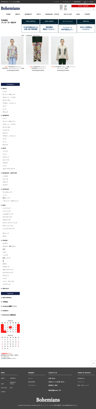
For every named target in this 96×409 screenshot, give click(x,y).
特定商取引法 (81, 378)
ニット (5, 109)
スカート (5, 133)
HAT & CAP (68, 14)
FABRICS (5, 310)
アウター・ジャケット (9, 103)
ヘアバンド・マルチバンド (10, 201)
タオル (5, 264)
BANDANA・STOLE (52, 14)
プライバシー (81, 382)
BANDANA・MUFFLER (10, 173)
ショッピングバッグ (8, 228)
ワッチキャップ (7, 192)
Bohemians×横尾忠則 (9, 315)
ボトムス (5, 112)
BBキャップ (6, 198)
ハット (5, 195)
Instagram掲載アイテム (10, 306)
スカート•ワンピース (9, 168)
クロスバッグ (7, 220)
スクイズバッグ (7, 217)
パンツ (5, 166)
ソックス (5, 255)
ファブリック (7, 284)
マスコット (6, 275)
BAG (78, 14)
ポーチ (5, 236)
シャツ (5, 91)
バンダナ (5, 176)
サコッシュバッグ (8, 225)
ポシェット (6, 233)
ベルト (5, 252)
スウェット (6, 157)
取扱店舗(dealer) (53, 390)
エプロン (5, 243)
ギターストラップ (8, 269)
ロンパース (6, 160)
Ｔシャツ (5, 151)
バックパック (7, 208)
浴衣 (4, 249)
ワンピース (6, 130)
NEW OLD (6, 288)
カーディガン (7, 100)
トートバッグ (7, 211)
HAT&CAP (6, 189)
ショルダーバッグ (8, 214)
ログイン (57, 1)
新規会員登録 (77, 1)
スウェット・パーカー (9, 97)
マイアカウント (67, 1)
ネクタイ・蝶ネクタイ (9, 246)
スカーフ (5, 182)
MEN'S (17, 14)
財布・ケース (7, 258)
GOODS (5, 240)
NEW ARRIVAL (7, 297)
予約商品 (5, 302)
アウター (5, 163)
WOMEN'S (28, 14)
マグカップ (6, 266)
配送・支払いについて (83, 385)
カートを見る (88, 2)
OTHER (87, 14)
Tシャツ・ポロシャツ (9, 94)
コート (5, 106)
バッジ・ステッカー (8, 281)
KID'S (39, 14)
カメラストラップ (8, 272)
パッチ (5, 278)
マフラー (5, 185)
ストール (5, 179)
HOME (8, 14)
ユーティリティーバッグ (10, 222)
